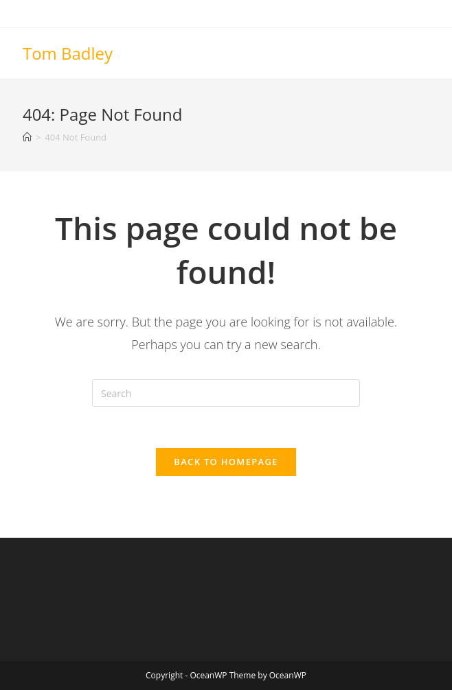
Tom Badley (68, 53)
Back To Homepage (226, 461)
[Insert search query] (226, 393)
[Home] (27, 137)
